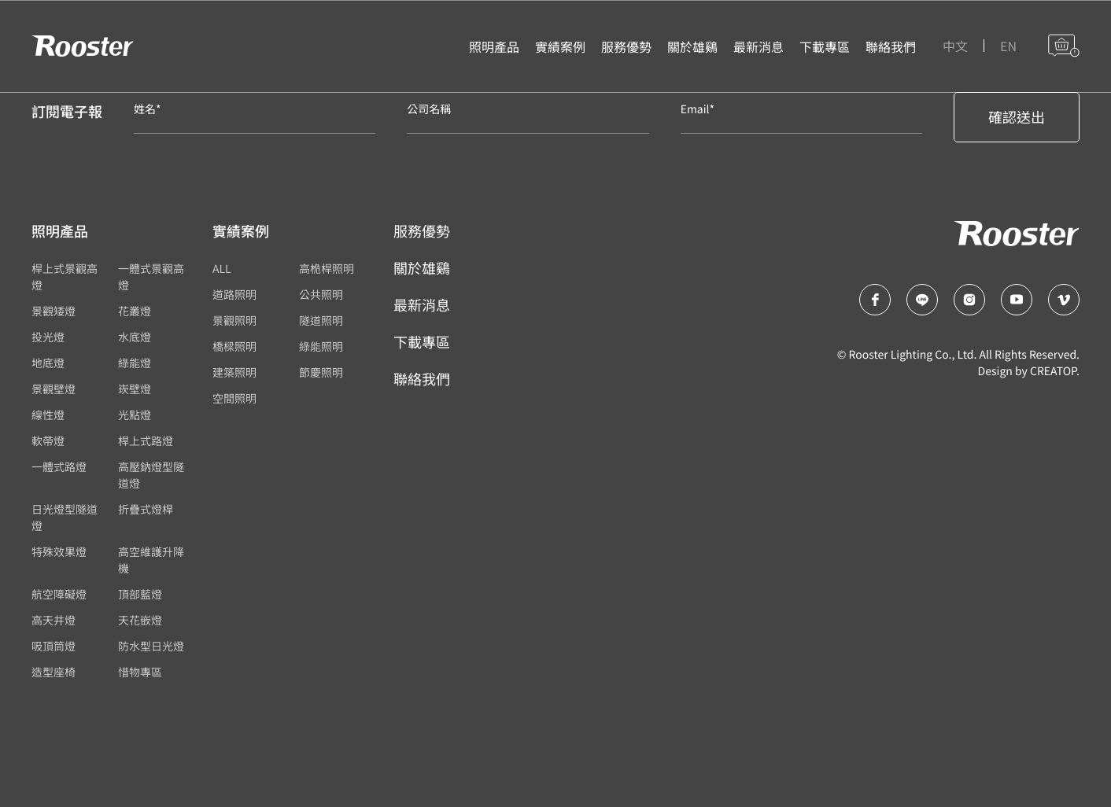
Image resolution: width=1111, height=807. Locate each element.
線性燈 (48, 415)
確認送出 (1016, 117)
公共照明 (321, 295)
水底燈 (134, 337)
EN (1008, 47)
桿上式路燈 (145, 441)
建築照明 (234, 373)
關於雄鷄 (421, 268)
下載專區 (421, 342)
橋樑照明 (234, 347)
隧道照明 (321, 321)
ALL (221, 269)
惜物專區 (140, 672)
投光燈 (48, 337)
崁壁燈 (134, 389)
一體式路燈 (59, 467)
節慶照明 (321, 373)
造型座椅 (53, 672)
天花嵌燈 (140, 620)
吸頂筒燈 (53, 646)
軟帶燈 (48, 441)
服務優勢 (421, 231)
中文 (955, 47)
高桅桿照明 (326, 269)
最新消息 (421, 305)
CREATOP (1053, 371)
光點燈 (134, 415)
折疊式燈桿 (145, 510)
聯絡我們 (421, 379)
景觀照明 (234, 321)
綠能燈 (134, 363)
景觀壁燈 (53, 389)
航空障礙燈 (59, 594)
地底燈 (48, 363)
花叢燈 (134, 311)
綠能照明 (321, 347)
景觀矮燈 (53, 311)
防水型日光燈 (151, 646)
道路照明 (234, 295)
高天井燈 (53, 620)
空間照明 (234, 399)
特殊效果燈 (59, 552)
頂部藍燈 (140, 594)
